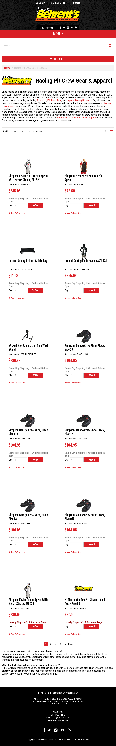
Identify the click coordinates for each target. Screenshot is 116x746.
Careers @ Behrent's (58, 718)
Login (40, 3)
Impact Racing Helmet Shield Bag (28, 261)
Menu (56, 34)
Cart (76, 3)
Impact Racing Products (79, 100)
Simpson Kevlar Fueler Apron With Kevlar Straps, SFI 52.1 (28, 602)
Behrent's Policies (58, 720)
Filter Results (58, 59)
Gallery (106, 130)
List (111, 130)
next (70, 644)
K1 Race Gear (54, 100)
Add (35, 205)
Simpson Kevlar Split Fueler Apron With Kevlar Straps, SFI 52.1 (28, 178)
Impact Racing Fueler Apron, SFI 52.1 (86, 261)
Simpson (41, 100)
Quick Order (58, 3)
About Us (58, 712)
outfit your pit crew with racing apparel (76, 117)
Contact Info (58, 715)
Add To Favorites (17, 213)
